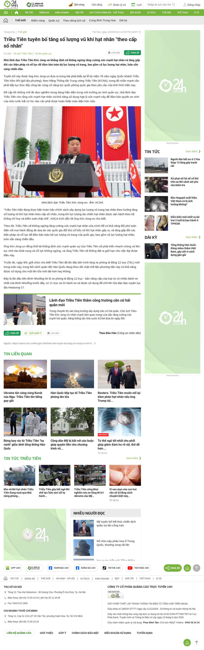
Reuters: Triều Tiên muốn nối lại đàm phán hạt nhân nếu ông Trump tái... (119, 396)
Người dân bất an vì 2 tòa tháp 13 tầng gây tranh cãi (185, 162)
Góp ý (62, 632)
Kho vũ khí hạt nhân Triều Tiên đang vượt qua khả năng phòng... (19, 492)
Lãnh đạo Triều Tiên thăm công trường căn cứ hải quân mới (89, 302)
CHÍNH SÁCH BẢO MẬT (85, 632)
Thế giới (166, 12)
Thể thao (182, 12)
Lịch (136, 4)
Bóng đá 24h (86, 568)
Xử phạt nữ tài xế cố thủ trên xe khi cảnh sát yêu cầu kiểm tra (184, 182)
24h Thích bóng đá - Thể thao (106, 12)
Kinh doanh (62, 12)
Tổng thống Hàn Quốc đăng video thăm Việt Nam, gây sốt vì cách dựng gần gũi (183, 249)
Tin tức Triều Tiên (22, 53)
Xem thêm (132, 458)
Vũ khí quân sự (43, 53)
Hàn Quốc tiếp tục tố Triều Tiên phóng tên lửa (71, 395)
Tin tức (29, 12)
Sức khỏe (135, 12)
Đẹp (117, 578)
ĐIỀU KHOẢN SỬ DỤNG (117, 632)
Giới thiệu (46, 632)
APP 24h (13, 568)
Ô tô (196, 12)
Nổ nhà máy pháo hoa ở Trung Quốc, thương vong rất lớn (115, 542)
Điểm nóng (38, 20)
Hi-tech (151, 12)
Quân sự (53, 20)
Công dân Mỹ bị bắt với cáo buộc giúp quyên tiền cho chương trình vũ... (72, 444)
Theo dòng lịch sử (74, 20)
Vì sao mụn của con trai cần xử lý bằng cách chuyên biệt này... (123, 492)
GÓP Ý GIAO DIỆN (11, 645)
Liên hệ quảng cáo (19, 632)
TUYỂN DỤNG (145, 632)
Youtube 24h (138, 568)
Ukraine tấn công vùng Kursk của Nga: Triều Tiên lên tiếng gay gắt (23, 396)
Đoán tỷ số (117, 4)
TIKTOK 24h (111, 568)
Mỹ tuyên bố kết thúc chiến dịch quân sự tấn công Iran (116, 523)
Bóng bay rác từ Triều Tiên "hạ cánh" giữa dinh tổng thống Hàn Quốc (24, 444)
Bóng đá (44, 12)
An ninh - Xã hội (65, 578)
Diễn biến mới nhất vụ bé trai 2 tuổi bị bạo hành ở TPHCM (185, 220)
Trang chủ (9, 32)
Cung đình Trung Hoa (102, 20)
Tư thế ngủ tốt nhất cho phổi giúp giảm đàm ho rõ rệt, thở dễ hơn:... (119, 444)
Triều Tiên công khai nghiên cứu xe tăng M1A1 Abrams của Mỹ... (89, 492)
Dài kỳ (123, 20)
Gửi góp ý (33, 333)
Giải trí (79, 12)
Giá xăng (97, 4)
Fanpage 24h (59, 568)
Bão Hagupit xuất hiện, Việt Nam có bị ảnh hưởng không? (184, 201)
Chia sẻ (135, 52)
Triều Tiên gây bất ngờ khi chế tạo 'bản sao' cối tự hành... (54, 492)
